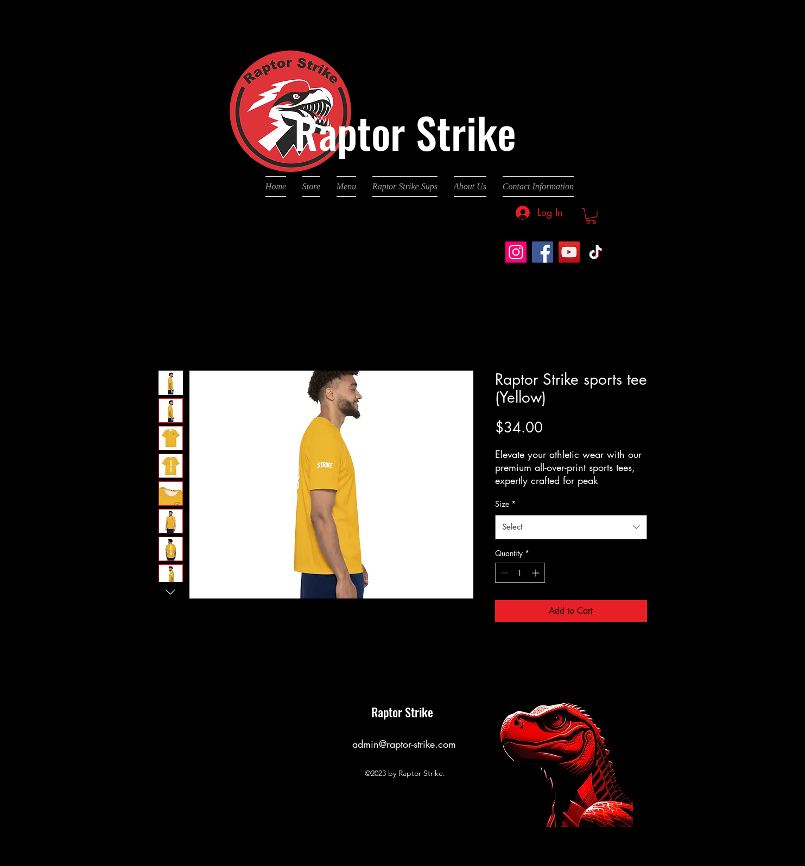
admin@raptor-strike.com (404, 743)
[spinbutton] (520, 572)
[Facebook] (542, 252)
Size (505, 504)
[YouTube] (569, 252)
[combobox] (571, 527)
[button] (591, 216)
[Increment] (536, 572)
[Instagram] (516, 252)
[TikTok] (595, 252)
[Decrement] (503, 572)
